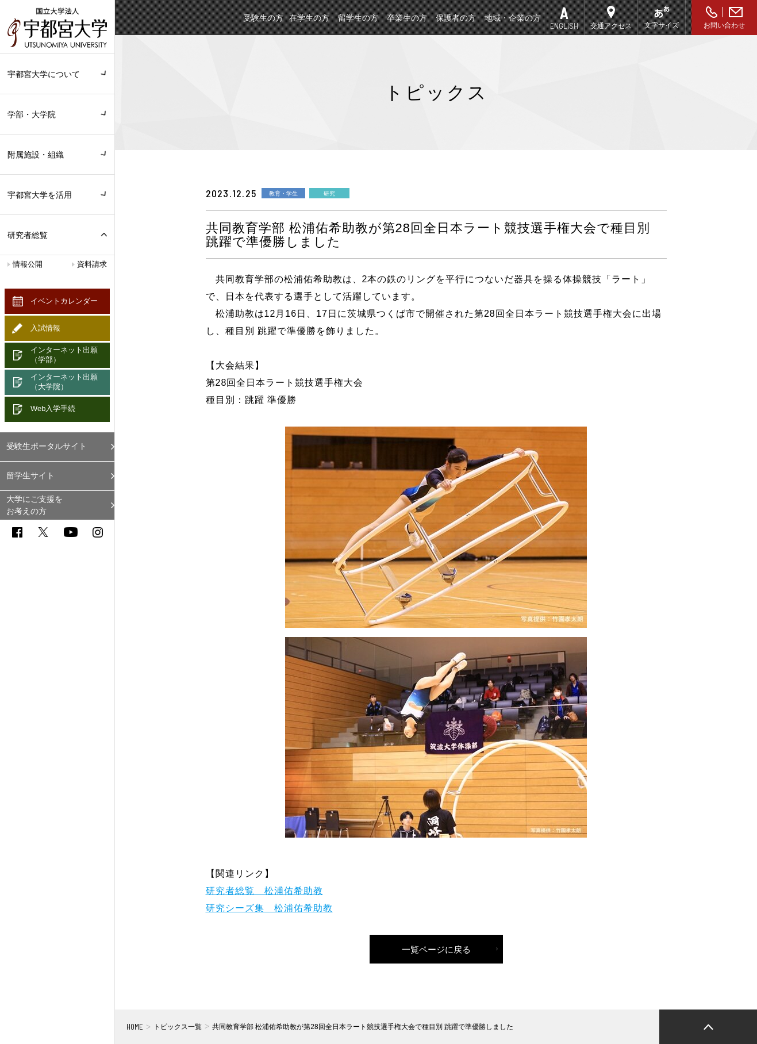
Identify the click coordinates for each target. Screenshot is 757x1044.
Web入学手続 (53, 408)
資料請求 (92, 264)
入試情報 (45, 328)
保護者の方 (456, 17)
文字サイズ (661, 25)
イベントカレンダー (64, 301)
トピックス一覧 (177, 1027)
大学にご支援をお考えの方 (34, 505)
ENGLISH (564, 25)
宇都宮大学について (57, 74)
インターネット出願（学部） (64, 355)
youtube (71, 532)
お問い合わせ (724, 25)
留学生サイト (30, 475)
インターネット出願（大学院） (64, 382)
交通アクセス (611, 26)
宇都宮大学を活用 (57, 194)
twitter (43, 532)
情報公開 (28, 264)
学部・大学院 (57, 114)
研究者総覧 (27, 235)
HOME (134, 1026)
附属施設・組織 (57, 154)
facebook (17, 532)
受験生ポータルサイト (46, 446)
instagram (98, 532)
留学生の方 (358, 17)
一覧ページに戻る (436, 949)
